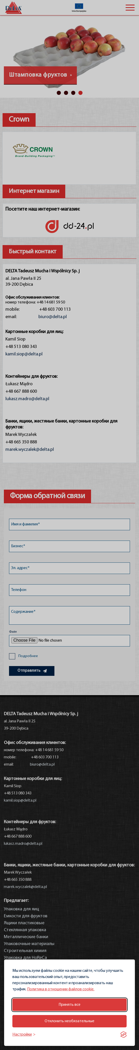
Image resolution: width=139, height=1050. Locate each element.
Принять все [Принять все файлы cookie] (69, 1005)
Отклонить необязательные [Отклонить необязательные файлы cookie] (69, 1021)
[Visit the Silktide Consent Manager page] (123, 1034)
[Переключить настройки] (24, 1034)
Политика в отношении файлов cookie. (60, 989)
